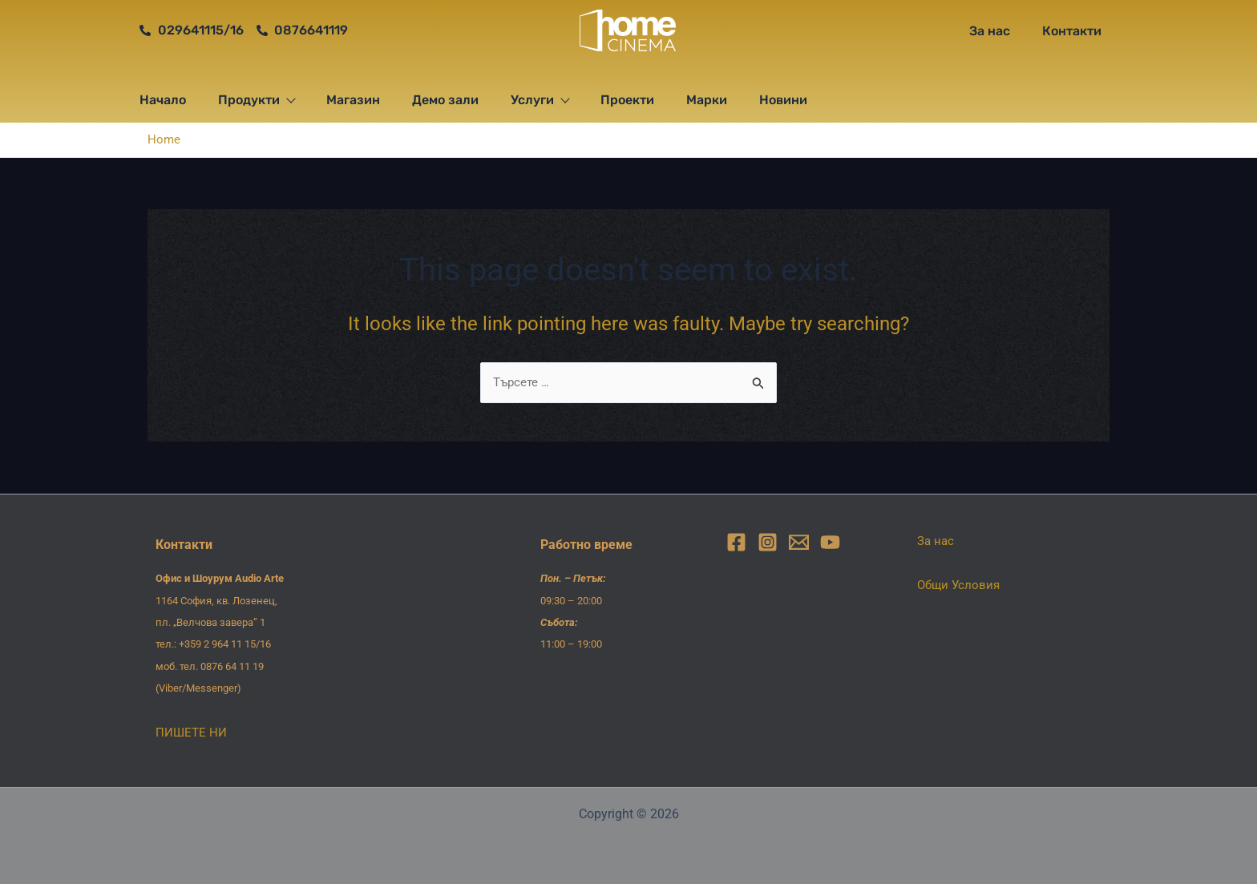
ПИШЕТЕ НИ (192, 732)
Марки (706, 99)
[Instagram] (767, 542)
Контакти (1071, 30)
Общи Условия (960, 584)
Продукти (256, 99)
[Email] (798, 542)
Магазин (353, 99)
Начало (162, 99)
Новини (783, 99)
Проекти (627, 99)
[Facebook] (736, 542)
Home (164, 139)
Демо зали (445, 99)
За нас (989, 30)
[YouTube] (830, 542)
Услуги (539, 99)
